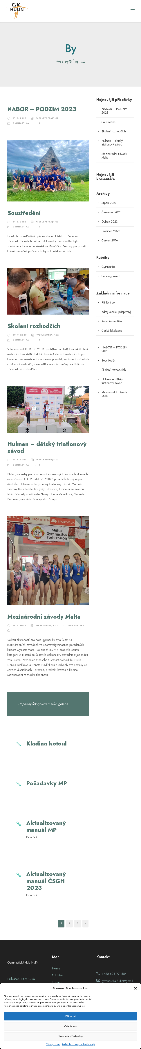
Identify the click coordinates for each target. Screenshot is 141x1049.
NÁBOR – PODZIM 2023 (41, 109)
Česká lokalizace (112, 331)
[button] (135, 988)
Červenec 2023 (111, 212)
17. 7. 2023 (19, 625)
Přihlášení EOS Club (21, 979)
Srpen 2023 (109, 203)
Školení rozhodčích (33, 326)
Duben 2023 (110, 222)
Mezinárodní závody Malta (44, 617)
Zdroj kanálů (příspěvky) (116, 312)
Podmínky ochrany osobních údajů (78, 1044)
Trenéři (57, 982)
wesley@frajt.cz (47, 118)
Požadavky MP (46, 783)
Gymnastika (21, 123)
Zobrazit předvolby (70, 1036)
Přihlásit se (108, 302)
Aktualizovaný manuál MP (46, 826)
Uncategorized (111, 276)
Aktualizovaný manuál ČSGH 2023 (46, 881)
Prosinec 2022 (111, 231)
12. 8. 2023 (19, 459)
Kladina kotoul (46, 743)
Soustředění (24, 213)
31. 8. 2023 (19, 118)
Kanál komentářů (112, 321)
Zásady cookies (53, 1044)
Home (56, 968)
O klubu (57, 975)
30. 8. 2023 (20, 334)
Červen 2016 (110, 240)
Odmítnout (70, 1026)
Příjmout (70, 1016)
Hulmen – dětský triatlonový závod (46, 447)
